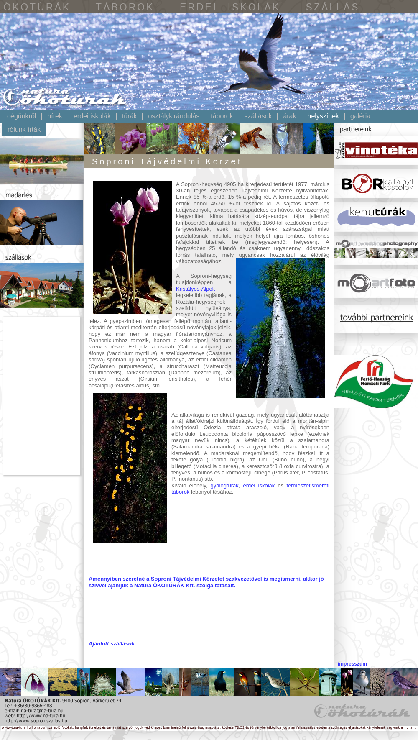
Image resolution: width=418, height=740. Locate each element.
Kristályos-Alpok (195, 289)
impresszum (352, 664)
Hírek (54, 116)
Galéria (360, 116)
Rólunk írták (24, 129)
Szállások (258, 116)
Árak (289, 116)
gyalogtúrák (225, 485)
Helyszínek (323, 116)
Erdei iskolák (92, 116)
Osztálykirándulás (173, 116)
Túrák (129, 116)
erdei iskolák (259, 485)
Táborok (222, 116)
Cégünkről (21, 116)
